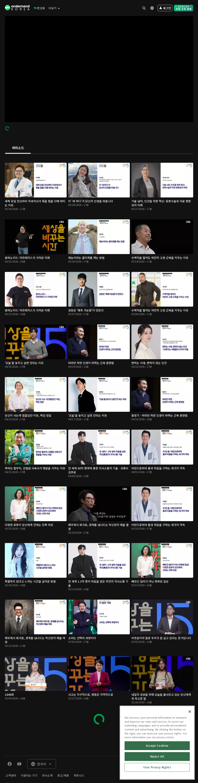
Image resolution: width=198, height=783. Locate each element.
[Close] (189, 712)
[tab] (18, 148)
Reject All (157, 757)
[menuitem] (38, 8)
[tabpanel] (99, 442)
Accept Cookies (157, 746)
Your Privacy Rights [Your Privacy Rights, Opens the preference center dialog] (157, 768)
